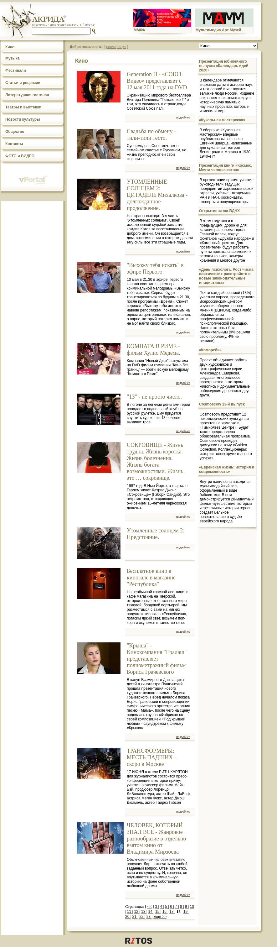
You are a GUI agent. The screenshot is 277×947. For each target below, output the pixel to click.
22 (142, 916)
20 (128, 916)
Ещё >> (160, 916)
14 (151, 911)
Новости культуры (22, 119)
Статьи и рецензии (22, 83)
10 (192, 906)
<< (149, 906)
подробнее (183, 117)
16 (165, 911)
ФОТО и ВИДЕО (19, 156)
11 (129, 911)
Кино (9, 47)
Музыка (12, 58)
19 (186, 911)
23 (149, 916)
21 (135, 916)
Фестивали (15, 70)
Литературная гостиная (27, 95)
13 (143, 911)
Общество (14, 131)
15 (158, 911)
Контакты (14, 144)
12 (136, 911)
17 (172, 911)
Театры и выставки (23, 107)
